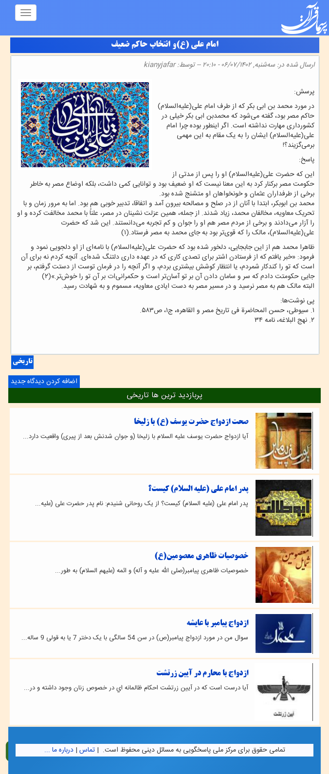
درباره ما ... (58, 750)
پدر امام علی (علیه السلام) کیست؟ (198, 489)
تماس (87, 750)
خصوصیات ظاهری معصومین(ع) (201, 556)
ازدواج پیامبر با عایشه (217, 623)
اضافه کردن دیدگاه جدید (44, 381)
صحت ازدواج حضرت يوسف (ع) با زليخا (191, 422)
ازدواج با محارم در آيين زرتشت (202, 673)
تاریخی (22, 362)
